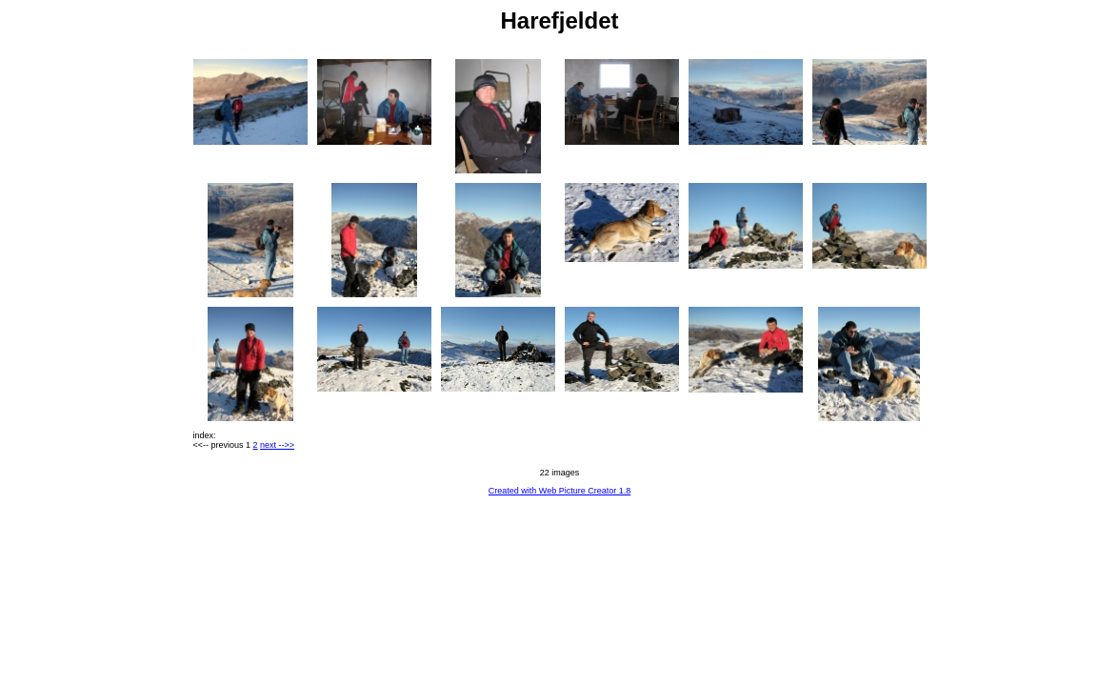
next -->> (277, 445)
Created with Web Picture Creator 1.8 (559, 490)
